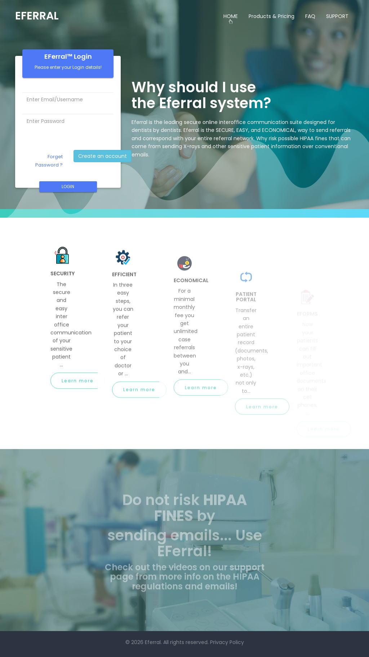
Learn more (78, 384)
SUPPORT (337, 16)
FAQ (310, 16)
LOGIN (68, 186)
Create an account (102, 156)
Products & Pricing (271, 16)
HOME (230, 16)
